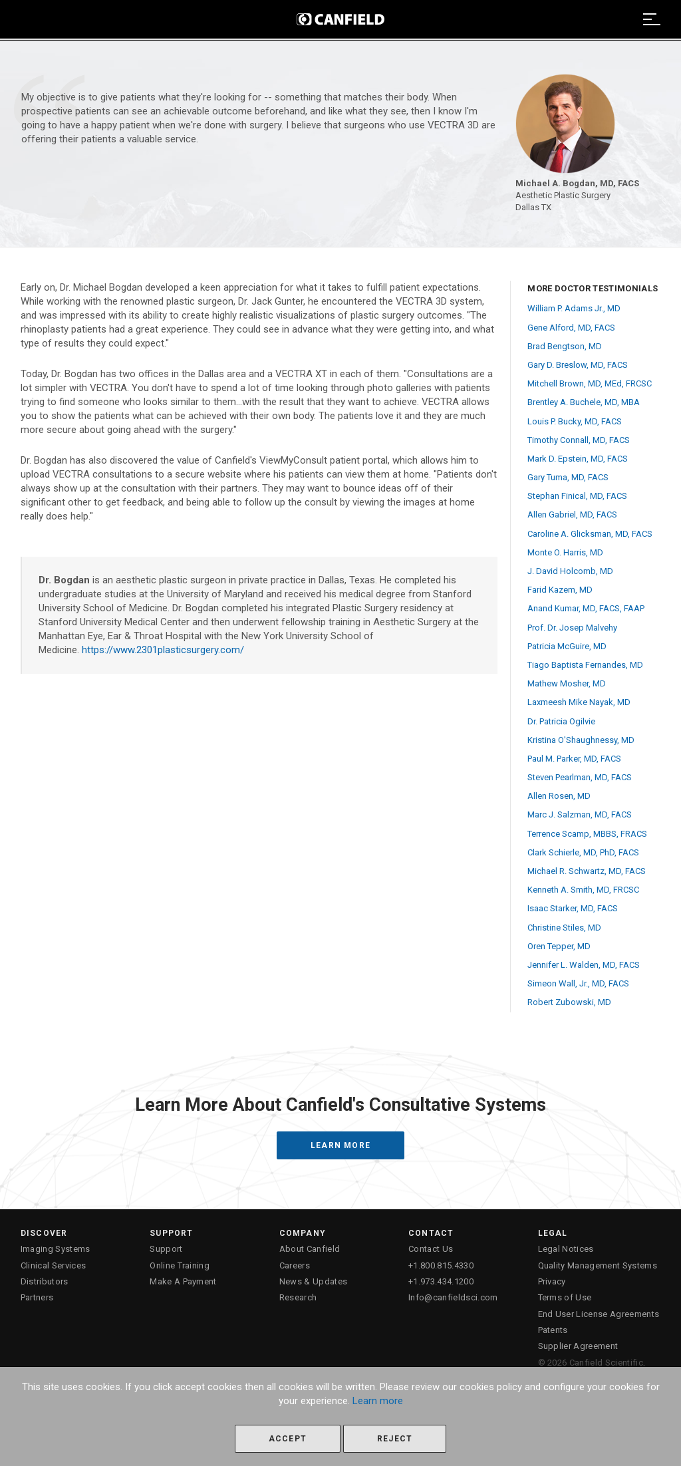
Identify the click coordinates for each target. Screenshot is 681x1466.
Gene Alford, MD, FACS (571, 328)
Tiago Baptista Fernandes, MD (585, 665)
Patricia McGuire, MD (567, 646)
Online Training (179, 1265)
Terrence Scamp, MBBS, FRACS (587, 834)
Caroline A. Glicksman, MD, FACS (589, 534)
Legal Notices (566, 1249)
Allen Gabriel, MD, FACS (572, 514)
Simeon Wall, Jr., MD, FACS (578, 983)
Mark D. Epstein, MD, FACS (577, 459)
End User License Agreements (599, 1314)
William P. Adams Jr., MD (573, 308)
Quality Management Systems (597, 1265)
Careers (294, 1265)
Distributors (44, 1281)
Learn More (340, 1145)
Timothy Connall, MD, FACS (578, 440)
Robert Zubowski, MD (569, 1002)
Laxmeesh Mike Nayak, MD (578, 702)
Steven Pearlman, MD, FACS (579, 777)
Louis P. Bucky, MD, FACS (574, 421)
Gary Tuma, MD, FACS (568, 477)
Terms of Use (565, 1297)
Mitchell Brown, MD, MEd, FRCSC (589, 383)
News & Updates (313, 1281)
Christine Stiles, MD (564, 928)
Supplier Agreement (578, 1346)
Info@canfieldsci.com (453, 1297)
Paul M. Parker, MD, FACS (574, 759)
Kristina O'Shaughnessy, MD (580, 740)
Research (298, 1297)
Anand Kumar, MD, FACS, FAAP (585, 608)
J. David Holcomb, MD (570, 571)
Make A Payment (183, 1281)
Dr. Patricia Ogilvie (561, 721)
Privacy (552, 1281)
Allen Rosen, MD (559, 796)
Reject (394, 1438)
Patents (553, 1330)
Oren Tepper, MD (559, 946)
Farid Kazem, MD (560, 590)
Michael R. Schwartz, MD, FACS (586, 871)
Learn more (377, 1401)
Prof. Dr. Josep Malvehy (572, 628)
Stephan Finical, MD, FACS (577, 496)
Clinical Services (53, 1265)
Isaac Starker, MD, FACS (572, 908)
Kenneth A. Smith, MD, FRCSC (583, 890)
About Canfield (309, 1249)
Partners (37, 1297)
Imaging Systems (55, 1249)
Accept (288, 1438)
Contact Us (430, 1249)
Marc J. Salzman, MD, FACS (579, 814)
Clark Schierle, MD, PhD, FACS (583, 852)
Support (166, 1249)
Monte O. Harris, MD (565, 552)
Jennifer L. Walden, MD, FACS (583, 965)
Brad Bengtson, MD (564, 346)
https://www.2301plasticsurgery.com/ (163, 650)
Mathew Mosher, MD (566, 683)
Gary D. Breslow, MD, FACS (577, 365)
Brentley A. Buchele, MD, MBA (583, 402)
